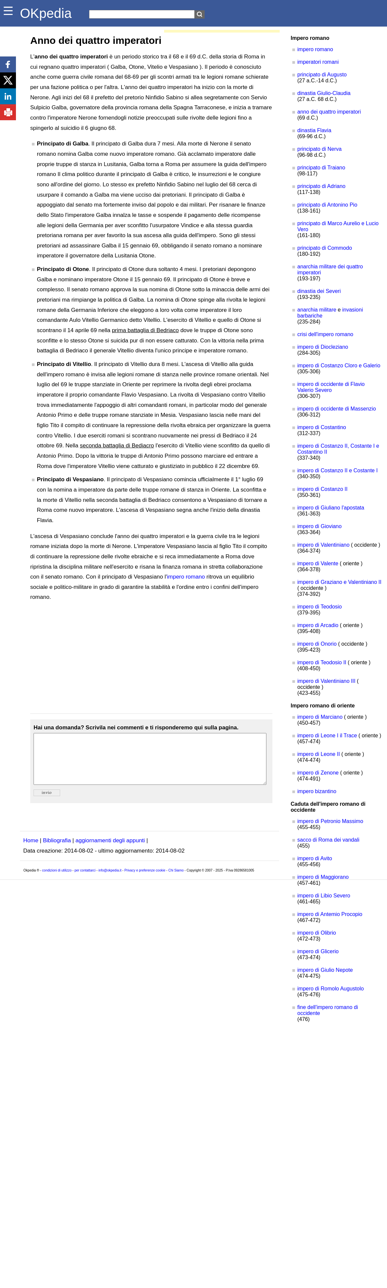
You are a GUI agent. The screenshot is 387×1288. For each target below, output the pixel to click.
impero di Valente (317, 563)
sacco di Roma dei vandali (328, 840)
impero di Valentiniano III (326, 681)
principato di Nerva (319, 149)
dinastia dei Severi (319, 291)
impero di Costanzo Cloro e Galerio (338, 365)
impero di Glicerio (318, 951)
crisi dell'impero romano (325, 334)
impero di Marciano (319, 717)
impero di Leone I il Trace (327, 735)
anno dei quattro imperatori (329, 112)
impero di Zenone (318, 773)
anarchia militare (316, 310)
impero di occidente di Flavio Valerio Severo (331, 387)
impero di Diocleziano (322, 347)
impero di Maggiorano (323, 877)
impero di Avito (314, 858)
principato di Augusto (322, 74)
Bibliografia (57, 850)
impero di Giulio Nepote (325, 970)
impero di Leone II (318, 754)
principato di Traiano (321, 167)
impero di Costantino (321, 427)
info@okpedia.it (109, 880)
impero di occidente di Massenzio (336, 409)
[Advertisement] (151, 657)
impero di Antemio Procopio (329, 914)
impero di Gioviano (319, 526)
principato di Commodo (324, 248)
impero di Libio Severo (323, 895)
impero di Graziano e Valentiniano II (339, 582)
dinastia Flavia (314, 130)
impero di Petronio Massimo (330, 821)
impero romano (186, 577)
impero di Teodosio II (321, 662)
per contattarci (84, 880)
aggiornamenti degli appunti (110, 850)
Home (30, 850)
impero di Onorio (317, 644)
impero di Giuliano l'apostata (330, 507)
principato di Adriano (321, 186)
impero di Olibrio (316, 933)
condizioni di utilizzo (56, 880)
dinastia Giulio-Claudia (323, 93)
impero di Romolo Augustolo (330, 988)
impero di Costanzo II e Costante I (337, 470)
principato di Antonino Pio (327, 205)
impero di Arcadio (318, 625)
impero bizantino (316, 791)
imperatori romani (318, 62)
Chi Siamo (176, 880)
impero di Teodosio (319, 606)
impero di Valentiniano (323, 545)
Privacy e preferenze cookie (144, 880)
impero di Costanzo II (322, 489)
